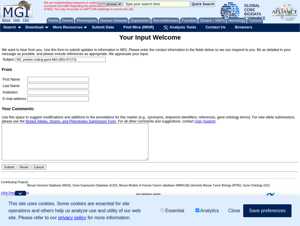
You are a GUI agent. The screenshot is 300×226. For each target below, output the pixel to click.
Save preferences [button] (267, 210)
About (6, 20)
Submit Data (103, 27)
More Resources (67, 27)
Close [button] (234, 210)
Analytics (207, 210)
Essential (172, 210)
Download (34, 27)
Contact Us (215, 27)
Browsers (243, 27)
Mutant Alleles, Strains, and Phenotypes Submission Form (70, 121)
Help (16, 20)
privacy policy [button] (72, 217)
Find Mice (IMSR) (138, 27)
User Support (205, 121)
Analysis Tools (179, 27)
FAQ (26, 20)
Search (9, 27)
